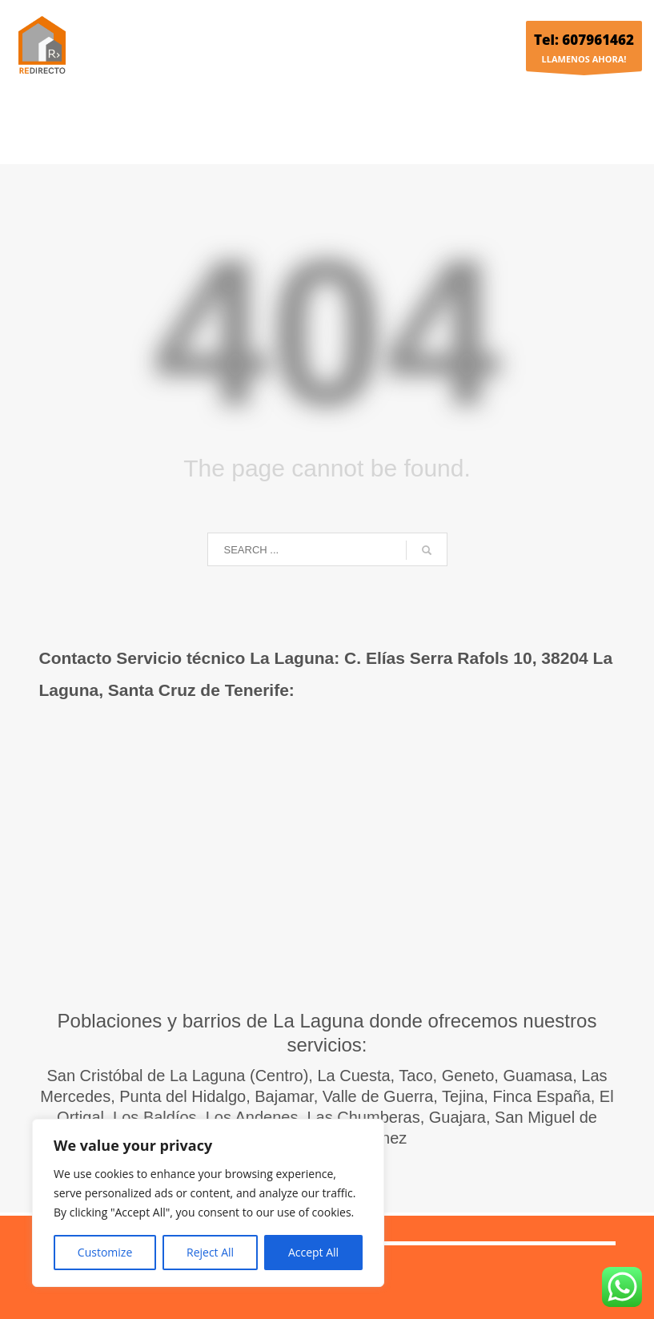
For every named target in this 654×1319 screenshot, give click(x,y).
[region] (208, 1203)
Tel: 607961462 (584, 39)
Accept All (313, 1252)
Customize (105, 1252)
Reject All (210, 1252)
